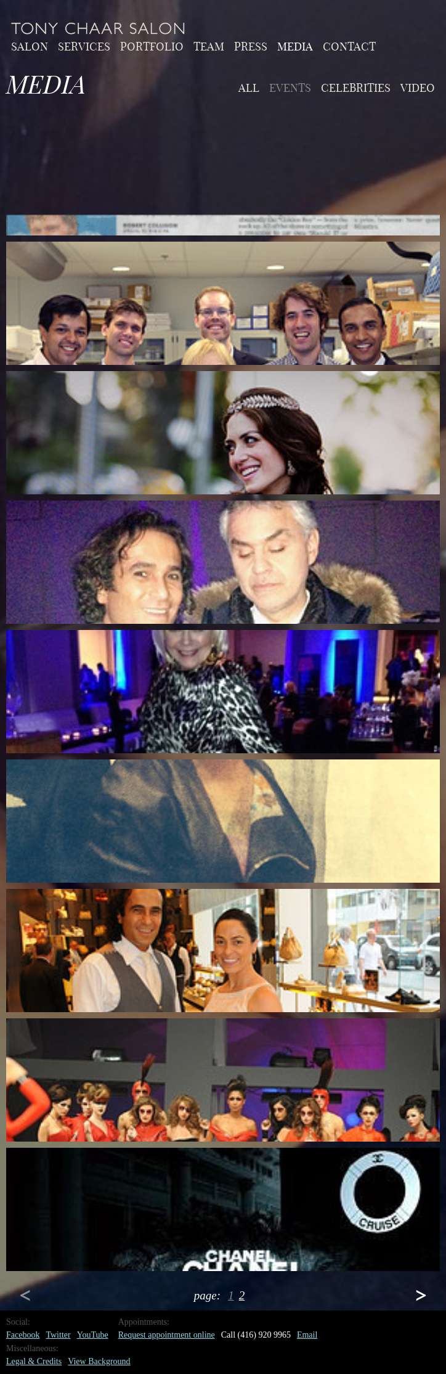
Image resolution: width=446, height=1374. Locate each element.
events (290, 87)
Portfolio (152, 46)
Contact (349, 46)
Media (295, 46)
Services (84, 46)
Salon (29, 46)
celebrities (356, 87)
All (248, 87)
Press (250, 46)
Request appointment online (166, 1334)
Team (208, 46)
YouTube (92, 1334)
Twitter (58, 1334)
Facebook (22, 1334)
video (417, 87)
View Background (99, 1361)
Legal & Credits (34, 1361)
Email (307, 1334)
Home (98, 28)
